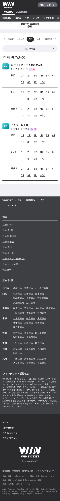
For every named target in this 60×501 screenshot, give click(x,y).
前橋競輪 (28, 294)
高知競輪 (41, 348)
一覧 (42, 82)
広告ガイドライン (9, 438)
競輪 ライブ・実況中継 (13, 258)
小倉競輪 (17, 359)
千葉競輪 (28, 308)
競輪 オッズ (8, 253)
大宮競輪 (30, 298)
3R (35, 75)
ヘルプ (5, 422)
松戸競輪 (17, 308)
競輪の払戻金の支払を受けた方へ (16, 484)
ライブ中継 (48, 18)
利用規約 (16, 471)
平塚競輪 (50, 308)
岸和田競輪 (31, 337)
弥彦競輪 (17, 294)
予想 (27, 18)
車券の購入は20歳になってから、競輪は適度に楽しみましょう (28, 476)
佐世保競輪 (18, 363)
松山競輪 (17, 353)
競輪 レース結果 (10, 264)
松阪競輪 (39, 323)
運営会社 (6, 471)
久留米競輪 (29, 359)
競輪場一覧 (7, 230)
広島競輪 (28, 343)
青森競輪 (28, 288)
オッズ (36, 18)
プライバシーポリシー (45, 471)
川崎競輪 (39, 308)
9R (35, 82)
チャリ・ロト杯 (19, 125)
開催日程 (6, 18)
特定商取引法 (27, 471)
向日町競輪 (40, 333)
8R (28, 82)
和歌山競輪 (18, 337)
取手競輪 (39, 294)
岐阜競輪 (30, 318)
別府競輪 (30, 363)
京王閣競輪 (18, 302)
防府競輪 (39, 343)
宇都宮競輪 (18, 298)
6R (53, 75)
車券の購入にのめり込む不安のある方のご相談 (21, 480)
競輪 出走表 (8, 241)
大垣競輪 (41, 318)
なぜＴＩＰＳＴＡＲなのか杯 (27, 65)
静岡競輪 (41, 313)
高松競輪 (17, 348)
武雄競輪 (41, 359)
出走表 (18, 18)
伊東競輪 (30, 313)
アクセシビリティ (9, 433)
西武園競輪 (42, 298)
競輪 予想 (7, 247)
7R (22, 82)
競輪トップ (7, 224)
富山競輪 (28, 323)
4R (41, 75)
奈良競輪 (28, 333)
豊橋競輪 (17, 323)
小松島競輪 (29, 348)
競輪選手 (6, 270)
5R (47, 75)
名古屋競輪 (18, 318)
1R (22, 75)
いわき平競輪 (41, 288)
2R (28, 75)
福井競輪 (17, 333)
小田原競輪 (18, 313)
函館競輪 (17, 288)
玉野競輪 (17, 343)
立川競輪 (30, 302)
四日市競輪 (18, 327)
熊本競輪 (41, 363)
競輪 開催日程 (9, 236)
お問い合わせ (8, 428)
